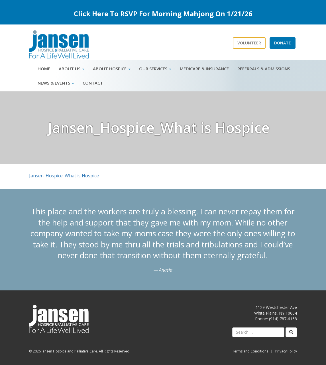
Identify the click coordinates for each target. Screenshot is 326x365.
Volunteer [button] (249, 43)
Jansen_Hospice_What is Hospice (64, 176)
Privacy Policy (286, 351)
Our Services (155, 68)
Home (44, 68)
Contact (93, 83)
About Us (71, 68)
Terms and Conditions (250, 351)
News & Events (56, 83)
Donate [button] (282, 43)
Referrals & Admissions (263, 68)
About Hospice (112, 68)
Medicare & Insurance (204, 68)
